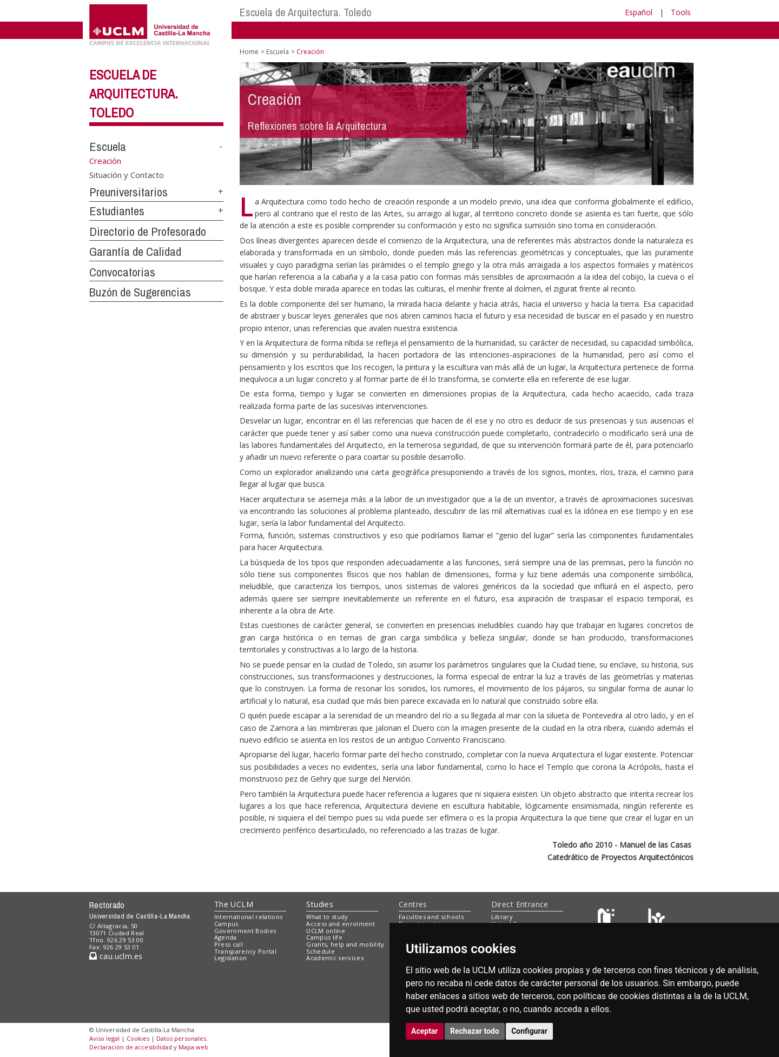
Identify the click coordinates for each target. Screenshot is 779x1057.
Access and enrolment (340, 924)
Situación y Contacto (126, 174)
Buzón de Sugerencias (140, 292)
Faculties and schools (431, 917)
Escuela (107, 146)
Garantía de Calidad (135, 251)
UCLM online (325, 931)
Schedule (320, 951)
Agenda (225, 937)
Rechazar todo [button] (474, 1031)
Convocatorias (122, 272)
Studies (319, 904)
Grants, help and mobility (345, 944)
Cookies (138, 1038)
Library (502, 917)
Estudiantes (116, 211)
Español (638, 12)
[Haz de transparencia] (608, 919)
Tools (681, 12)
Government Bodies (245, 931)
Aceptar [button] (424, 1031)
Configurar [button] (529, 1031)
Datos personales (181, 1038)
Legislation (230, 958)
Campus (226, 924)
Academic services (335, 958)
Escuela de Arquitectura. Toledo (306, 12)
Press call (228, 944)
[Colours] (656, 919)
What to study (327, 917)
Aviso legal (104, 1038)
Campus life (324, 937)
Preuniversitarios (128, 192)
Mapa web (193, 1047)
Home (249, 51)
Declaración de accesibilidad (130, 1047)
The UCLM (233, 904)
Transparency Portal (245, 951)
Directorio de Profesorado (147, 231)
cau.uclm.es (115, 956)
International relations (248, 917)
